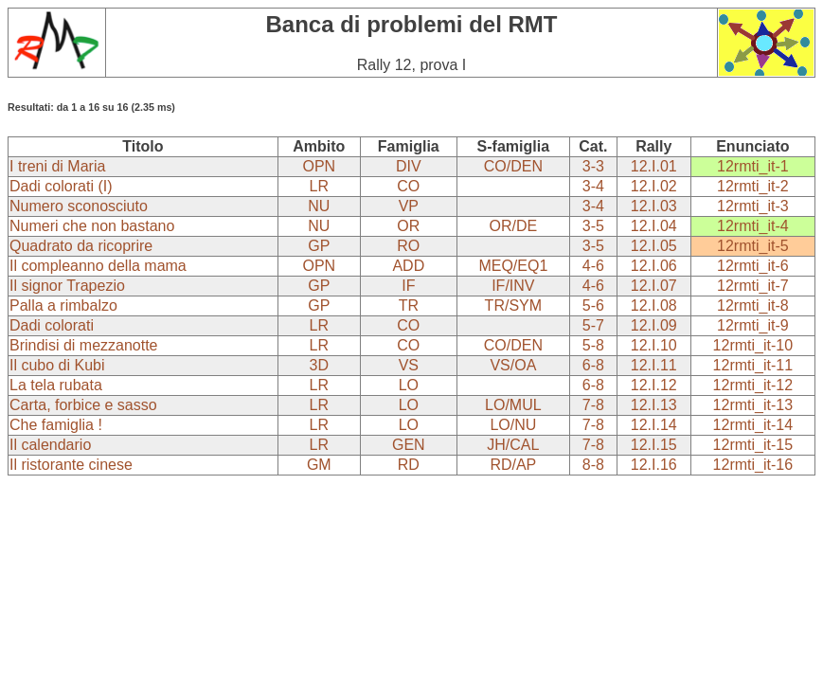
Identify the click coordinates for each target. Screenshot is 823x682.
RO (408, 246)
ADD (408, 266)
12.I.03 (654, 206)
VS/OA (513, 365)
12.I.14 (654, 425)
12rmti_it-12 (753, 385)
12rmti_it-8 (753, 305)
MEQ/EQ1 (512, 266)
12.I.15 (654, 445)
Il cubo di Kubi (57, 365)
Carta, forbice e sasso (83, 405)
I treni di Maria (57, 166)
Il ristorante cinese (71, 465)
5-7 (593, 325)
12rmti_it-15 (753, 445)
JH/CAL (513, 445)
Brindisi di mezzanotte (83, 345)
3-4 (593, 186)
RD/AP (513, 465)
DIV (408, 166)
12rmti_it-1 (753, 166)
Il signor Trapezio (67, 286)
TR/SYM (513, 305)
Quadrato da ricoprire (80, 246)
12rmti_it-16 (753, 465)
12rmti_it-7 (753, 286)
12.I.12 (654, 385)
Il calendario (50, 445)
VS (409, 365)
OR (408, 226)
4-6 (593, 266)
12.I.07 (654, 286)
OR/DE (514, 226)
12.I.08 (654, 305)
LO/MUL (513, 405)
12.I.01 (654, 166)
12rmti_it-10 (753, 345)
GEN (408, 445)
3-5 (593, 226)
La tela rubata (55, 385)
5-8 (593, 345)
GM (319, 465)
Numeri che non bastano (91, 226)
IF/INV (513, 286)
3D (319, 365)
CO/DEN (513, 166)
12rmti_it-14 (753, 425)
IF (408, 286)
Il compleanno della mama (98, 266)
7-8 (593, 405)
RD (409, 465)
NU (319, 206)
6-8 (593, 365)
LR (319, 186)
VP (409, 206)
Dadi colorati (51, 325)
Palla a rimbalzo (63, 305)
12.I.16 (654, 465)
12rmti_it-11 (753, 365)
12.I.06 (654, 266)
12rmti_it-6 (753, 266)
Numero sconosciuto (78, 206)
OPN (318, 166)
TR (409, 305)
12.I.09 (654, 325)
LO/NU (513, 425)
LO (409, 385)
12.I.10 (654, 345)
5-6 (593, 305)
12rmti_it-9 (753, 325)
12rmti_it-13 (753, 405)
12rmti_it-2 (753, 186)
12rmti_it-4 (753, 226)
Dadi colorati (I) (60, 186)
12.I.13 (654, 405)
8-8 (593, 465)
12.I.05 (654, 246)
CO (408, 186)
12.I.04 (654, 226)
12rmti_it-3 (753, 206)
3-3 (593, 166)
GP (319, 246)
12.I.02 (654, 186)
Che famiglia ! (55, 425)
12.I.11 (654, 365)
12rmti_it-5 (753, 246)
